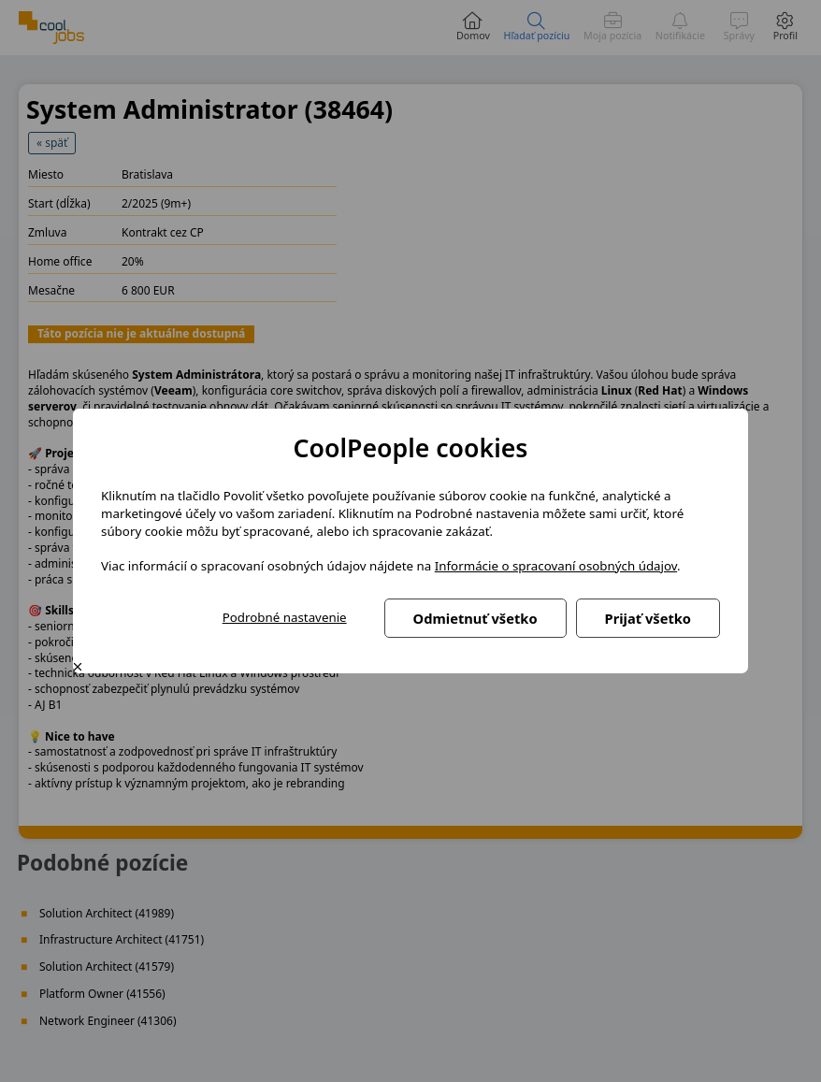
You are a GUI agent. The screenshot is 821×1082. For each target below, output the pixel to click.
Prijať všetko (648, 618)
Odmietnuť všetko (475, 618)
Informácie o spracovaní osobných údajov (556, 565)
